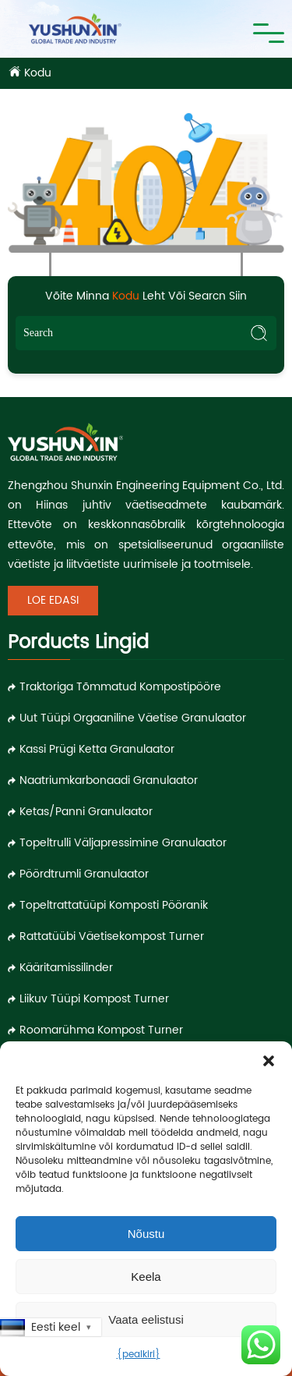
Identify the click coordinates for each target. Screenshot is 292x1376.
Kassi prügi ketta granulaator (96, 749)
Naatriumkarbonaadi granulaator (108, 780)
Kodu (37, 73)
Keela (145, 1276)
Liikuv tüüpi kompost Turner (94, 999)
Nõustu (146, 1233)
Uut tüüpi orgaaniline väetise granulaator (132, 718)
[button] (268, 1061)
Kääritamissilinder (66, 968)
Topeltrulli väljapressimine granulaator (123, 843)
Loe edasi (53, 600)
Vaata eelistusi (145, 1319)
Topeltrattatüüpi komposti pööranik (113, 905)
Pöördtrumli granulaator (84, 874)
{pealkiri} (138, 1354)
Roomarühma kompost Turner (101, 1030)
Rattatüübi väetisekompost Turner (111, 936)
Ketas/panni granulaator (86, 812)
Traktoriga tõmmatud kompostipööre (120, 687)
